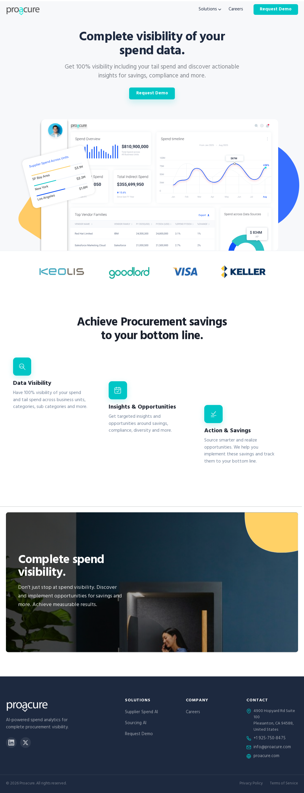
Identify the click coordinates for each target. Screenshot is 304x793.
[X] (25, 742)
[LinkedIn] (11, 742)
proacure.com (266, 756)
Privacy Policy (251, 784)
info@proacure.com (272, 747)
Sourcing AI (135, 723)
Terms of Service (284, 784)
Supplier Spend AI (141, 712)
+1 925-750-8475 (270, 738)
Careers (236, 10)
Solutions (210, 10)
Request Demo (276, 9)
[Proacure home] (22, 9)
